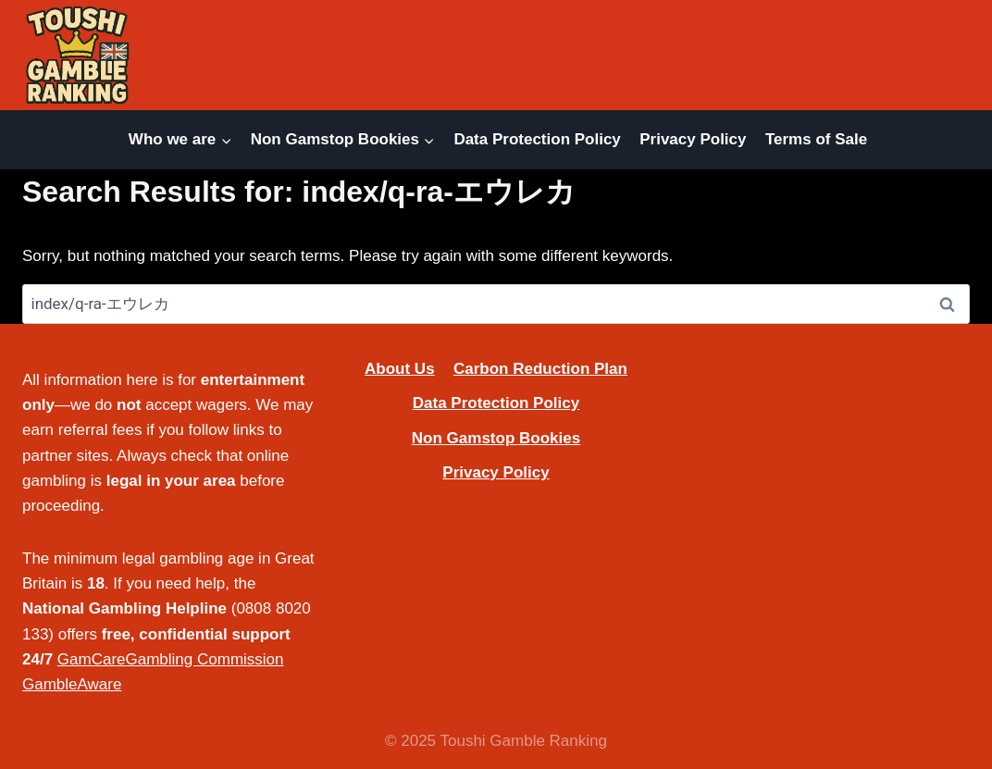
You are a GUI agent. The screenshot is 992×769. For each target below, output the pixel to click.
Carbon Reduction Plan (540, 369)
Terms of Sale (816, 139)
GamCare (91, 659)
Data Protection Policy (536, 139)
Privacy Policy (692, 139)
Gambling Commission (205, 659)
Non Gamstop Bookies (496, 438)
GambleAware (71, 684)
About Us (400, 369)
